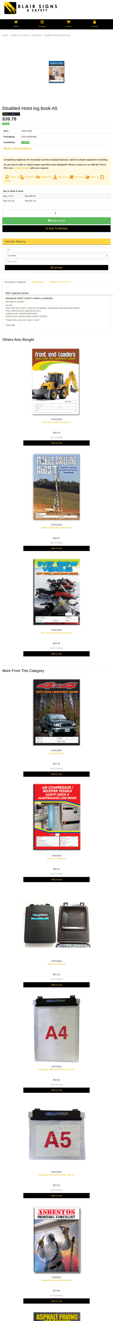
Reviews (60, 282)
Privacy (78, 177)
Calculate (56, 267)
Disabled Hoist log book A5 (57, 35)
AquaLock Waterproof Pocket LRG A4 (57, 1069)
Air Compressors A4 (56, 858)
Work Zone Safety (20, 35)
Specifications (38, 282)
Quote (13, 177)
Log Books (36, 35)
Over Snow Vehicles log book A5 (56, 633)
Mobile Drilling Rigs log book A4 (56, 527)
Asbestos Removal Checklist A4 (56, 1280)
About (93, 177)
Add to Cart (56, 220)
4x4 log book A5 (56, 753)
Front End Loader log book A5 (56, 422)
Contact (28, 177)
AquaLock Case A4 (56, 964)
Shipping (45, 177)
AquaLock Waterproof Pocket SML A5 (56, 1175)
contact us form (22, 168)
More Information (17, 148)
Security (59, 177)
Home (5, 35)
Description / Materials (15, 282)
